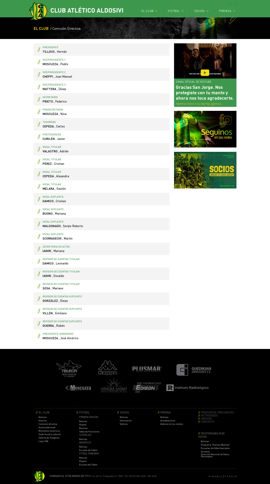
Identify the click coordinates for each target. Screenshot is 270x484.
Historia (43, 421)
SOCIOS (199, 10)
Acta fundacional (47, 427)
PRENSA (225, 10)
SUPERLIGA (85, 435)
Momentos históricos (49, 431)
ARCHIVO (206, 418)
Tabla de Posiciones (89, 432)
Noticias (43, 417)
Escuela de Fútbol (88, 450)
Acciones (205, 452)
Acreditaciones (167, 421)
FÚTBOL (174, 10)
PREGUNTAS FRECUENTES (217, 412)
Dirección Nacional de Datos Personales (215, 455)
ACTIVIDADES (209, 415)
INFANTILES (85, 442)
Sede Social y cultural (50, 434)
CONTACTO (207, 421)
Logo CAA (43, 441)
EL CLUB (147, 10)
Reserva (83, 428)
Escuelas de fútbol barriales (215, 448)
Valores (124, 424)
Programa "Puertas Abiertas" (215, 445)
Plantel (82, 425)
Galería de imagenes (49, 438)
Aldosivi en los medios (171, 424)
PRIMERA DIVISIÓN (88, 417)
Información (126, 421)
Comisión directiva (48, 424)
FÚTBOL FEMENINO (89, 453)
